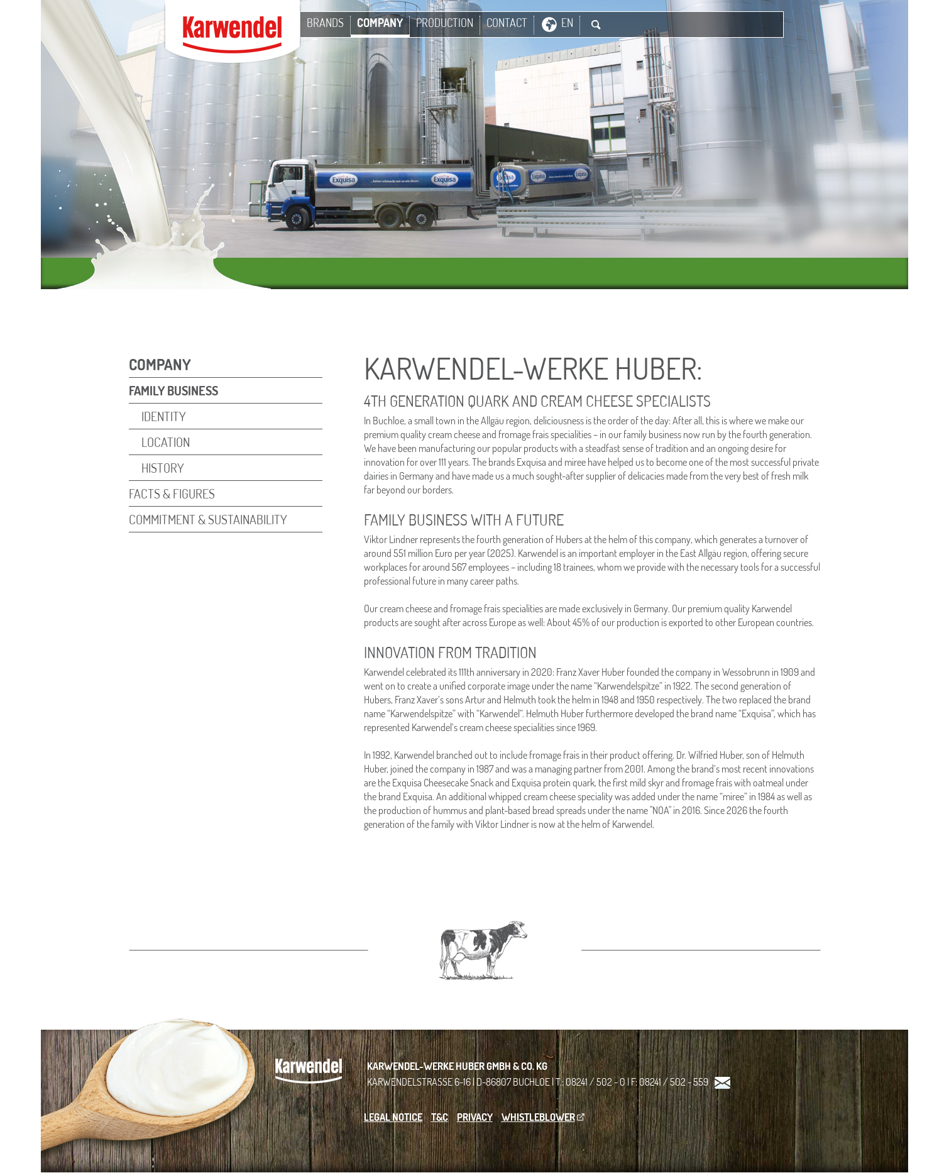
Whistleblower (538, 1117)
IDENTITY (163, 416)
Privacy (475, 1117)
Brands (325, 23)
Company (380, 23)
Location (165, 442)
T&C (439, 1117)
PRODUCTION (444, 23)
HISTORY (162, 468)
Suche (596, 24)
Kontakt (722, 1083)
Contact (506, 23)
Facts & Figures (172, 493)
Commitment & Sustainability (208, 519)
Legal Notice (393, 1117)
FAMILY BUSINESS (173, 390)
